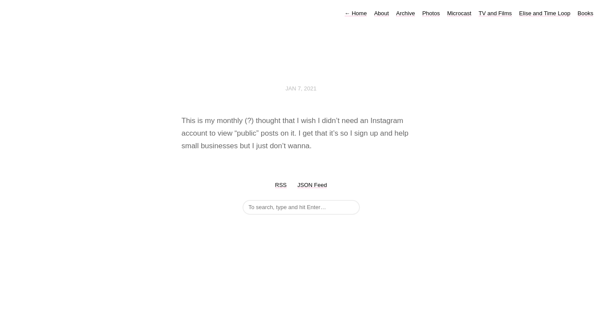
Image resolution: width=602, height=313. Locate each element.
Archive (405, 13)
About (381, 13)
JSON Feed (312, 185)
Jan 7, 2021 (301, 88)
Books (585, 13)
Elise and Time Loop (544, 13)
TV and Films (495, 13)
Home (356, 13)
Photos (430, 13)
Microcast (459, 13)
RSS (281, 185)
